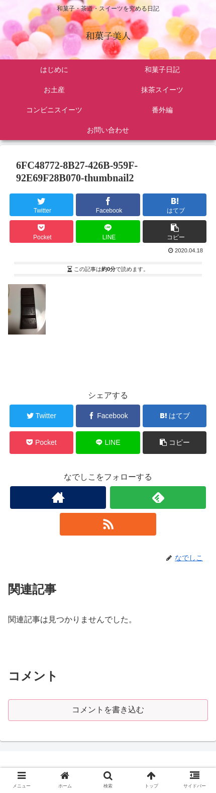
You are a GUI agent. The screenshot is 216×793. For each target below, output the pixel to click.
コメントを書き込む (108, 709)
